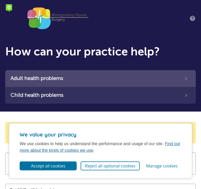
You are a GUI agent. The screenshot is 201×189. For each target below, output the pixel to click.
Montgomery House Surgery (58, 18)
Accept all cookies (48, 166)
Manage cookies (161, 166)
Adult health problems (36, 78)
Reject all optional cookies (110, 166)
